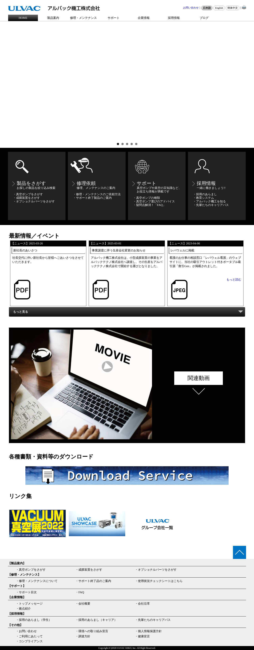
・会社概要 (82, 603)
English (219, 7)
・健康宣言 (142, 636)
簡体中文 (232, 7)
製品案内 (53, 17)
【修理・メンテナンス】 (24, 574)
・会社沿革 (142, 603)
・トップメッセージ (29, 603)
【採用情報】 (17, 613)
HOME (23, 17)
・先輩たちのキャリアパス (153, 619)
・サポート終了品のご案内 (93, 581)
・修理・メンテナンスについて (37, 581)
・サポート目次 (26, 592)
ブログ (204, 17)
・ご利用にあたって (29, 636)
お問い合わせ (191, 7)
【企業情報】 (17, 597)
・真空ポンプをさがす (31, 569)
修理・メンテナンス (83, 17)
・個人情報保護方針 (148, 631)
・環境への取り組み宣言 (91, 631)
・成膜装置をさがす (88, 569)
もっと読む (233, 279)
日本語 (207, 7)
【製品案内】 (17, 563)
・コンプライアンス (29, 641)
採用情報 (174, 17)
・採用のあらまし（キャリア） (96, 619)
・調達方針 (82, 636)
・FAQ (79, 592)
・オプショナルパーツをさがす (156, 569)
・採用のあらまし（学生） (34, 619)
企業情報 (144, 17)
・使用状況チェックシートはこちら (159, 581)
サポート (113, 17)
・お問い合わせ (26, 631)
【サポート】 (17, 586)
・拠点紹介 (23, 608)
